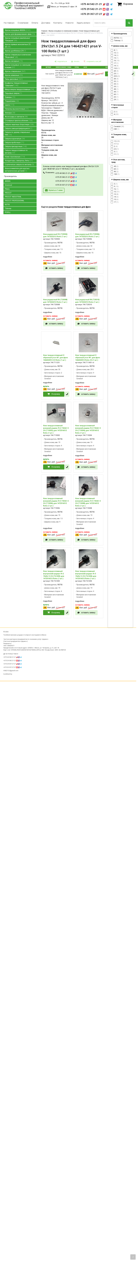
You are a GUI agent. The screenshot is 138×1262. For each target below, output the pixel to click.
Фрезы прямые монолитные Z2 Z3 (18, 45)
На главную (9, 23)
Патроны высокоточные (17, 109)
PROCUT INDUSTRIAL (13, 197)
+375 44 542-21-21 (96, 4)
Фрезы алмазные (14, 75)
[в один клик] (132, 73)
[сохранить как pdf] (92, 61)
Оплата (35, 23)
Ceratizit (44, 148)
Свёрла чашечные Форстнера (19, 124)
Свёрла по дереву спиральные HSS (17, 133)
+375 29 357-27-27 (96, 14)
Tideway (8, 208)
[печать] (75, 61)
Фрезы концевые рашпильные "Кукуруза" (17, 39)
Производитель (120, 34)
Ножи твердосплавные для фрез (74, 207)
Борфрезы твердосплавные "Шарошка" (16, 84)
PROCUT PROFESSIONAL (14, 201)
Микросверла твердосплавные (19, 89)
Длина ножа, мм (120, 46)
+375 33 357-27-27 (66, 185)
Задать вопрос (83, 23)
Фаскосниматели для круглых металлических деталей (17, 169)
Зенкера (10, 113)
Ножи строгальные (15, 157)
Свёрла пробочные (14, 142)
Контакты (57, 23)
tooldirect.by (7, 674)
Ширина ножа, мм (121, 180)
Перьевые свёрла (13, 93)
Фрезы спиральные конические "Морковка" (18, 56)
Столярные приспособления (19, 121)
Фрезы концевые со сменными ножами (18, 66)
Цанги (9, 105)
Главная (44, 31)
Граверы (10, 97)
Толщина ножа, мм (119, 135)
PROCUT (8, 193)
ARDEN (7, 181)
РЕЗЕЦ (7, 212)
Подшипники (12, 101)
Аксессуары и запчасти (16, 117)
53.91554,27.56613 (11, 654)
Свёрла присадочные (16, 146)
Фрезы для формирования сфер (20, 34)
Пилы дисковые (14, 79)
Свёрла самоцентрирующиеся (18, 128)
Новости (69, 23)
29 (42, 138)
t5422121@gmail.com (10, 670)
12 (42, 157)
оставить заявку (56, 268)
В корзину (56, 394)
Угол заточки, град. (118, 161)
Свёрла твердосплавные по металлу (16, 151)
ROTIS (7, 204)
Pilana (7, 189)
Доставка (45, 23)
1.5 (42, 153)
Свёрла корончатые (15, 139)
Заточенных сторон (117, 106)
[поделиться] (61, 61)
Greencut (8, 185)
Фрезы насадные (14, 61)
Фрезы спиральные (15, 71)
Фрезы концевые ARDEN (18, 30)
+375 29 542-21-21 (96, 9)
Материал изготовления (117, 121)
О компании (23, 23)
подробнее (47, 257)
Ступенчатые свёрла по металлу (19, 164)
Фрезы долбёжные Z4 (15, 51)
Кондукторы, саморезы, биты (19, 161)
